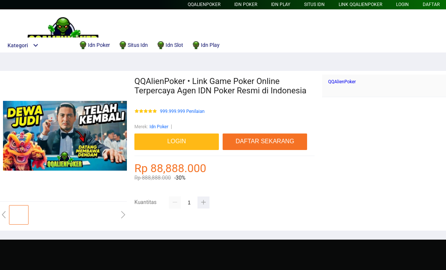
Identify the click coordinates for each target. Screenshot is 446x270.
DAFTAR (431, 4)
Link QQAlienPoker (360, 4)
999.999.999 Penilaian (182, 111)
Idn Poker (245, 4)
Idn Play (280, 4)
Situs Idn (314, 4)
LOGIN (402, 4)
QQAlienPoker (204, 4)
